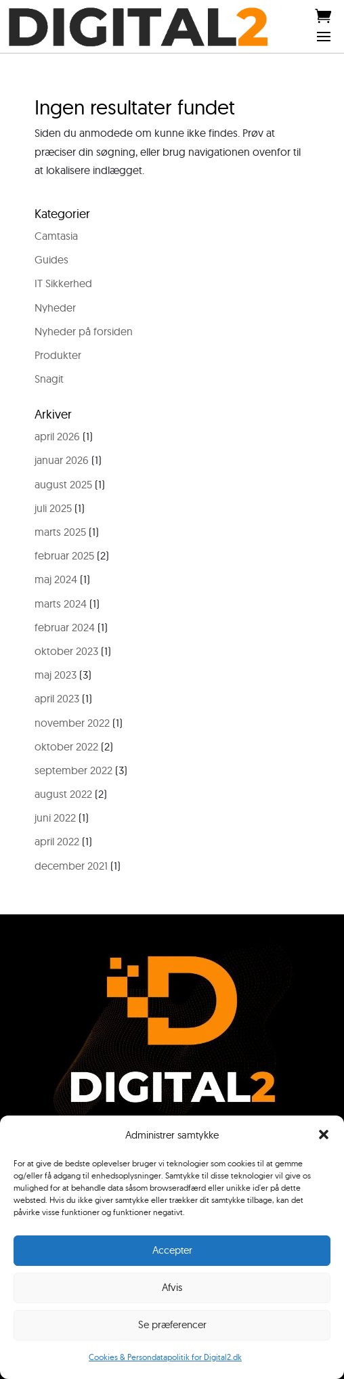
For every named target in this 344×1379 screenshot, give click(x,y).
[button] (323, 1134)
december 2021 (71, 865)
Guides (51, 259)
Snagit (49, 378)
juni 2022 (55, 817)
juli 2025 (53, 508)
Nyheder (55, 307)
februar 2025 (64, 555)
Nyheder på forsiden (84, 331)
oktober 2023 (66, 651)
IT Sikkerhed (63, 283)
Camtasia (56, 235)
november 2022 (72, 722)
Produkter (58, 355)
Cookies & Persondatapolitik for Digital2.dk (165, 1357)
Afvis (172, 1287)
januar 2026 (62, 460)
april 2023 (57, 698)
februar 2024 (65, 627)
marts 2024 (61, 603)
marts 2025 (60, 531)
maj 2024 (56, 579)
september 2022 (73, 770)
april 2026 (57, 436)
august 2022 (63, 794)
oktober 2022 (66, 746)
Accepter (172, 1250)
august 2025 (63, 484)
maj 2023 (56, 674)
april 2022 (57, 841)
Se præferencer (172, 1324)
